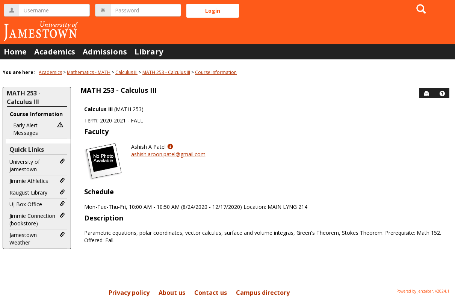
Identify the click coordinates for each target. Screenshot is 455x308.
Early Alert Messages (39, 129)
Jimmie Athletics (37, 180)
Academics (54, 52)
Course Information (216, 72)
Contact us (210, 292)
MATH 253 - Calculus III (166, 72)
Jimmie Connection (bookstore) (37, 219)
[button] (442, 93)
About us (172, 292)
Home (15, 52)
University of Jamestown (37, 165)
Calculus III (126, 72)
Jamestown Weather (37, 238)
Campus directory (263, 292)
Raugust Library (37, 192)
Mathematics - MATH (88, 72)
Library (149, 52)
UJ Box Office (37, 204)
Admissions (105, 52)
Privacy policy (129, 292)
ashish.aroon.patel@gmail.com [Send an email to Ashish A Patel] (168, 154)
